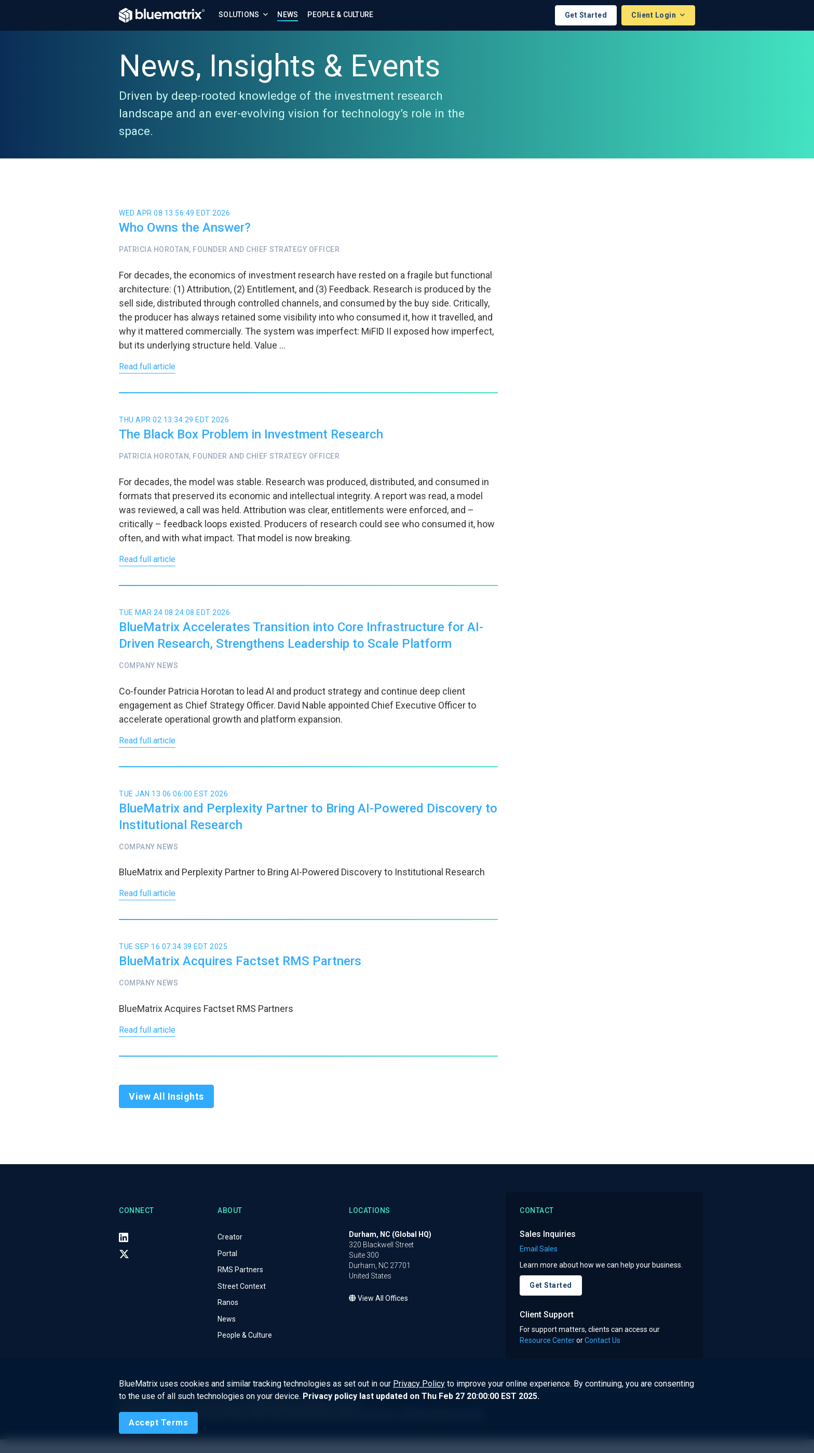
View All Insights (166, 1109)
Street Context (242, 1299)
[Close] (158, 1423)
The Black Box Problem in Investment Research (251, 437)
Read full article (150, 368)
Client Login (654, 15)
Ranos (228, 1315)
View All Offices (378, 1311)
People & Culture (340, 14)
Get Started (586, 15)
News (287, 14)
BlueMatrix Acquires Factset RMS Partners (240, 972)
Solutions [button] (240, 14)
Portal (227, 1266)
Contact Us (602, 1354)
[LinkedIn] (123, 1250)
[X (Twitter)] (124, 1267)
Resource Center (547, 1354)
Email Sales (539, 1262)
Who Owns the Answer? (185, 228)
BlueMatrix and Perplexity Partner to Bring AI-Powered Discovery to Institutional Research (308, 824)
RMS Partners (240, 1282)
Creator (230, 1250)
